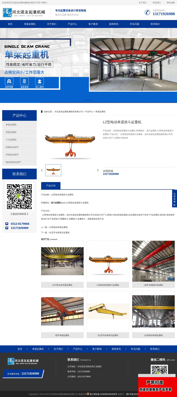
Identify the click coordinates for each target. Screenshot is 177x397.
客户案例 (93, 24)
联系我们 (157, 2)
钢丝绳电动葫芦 (13, 162)
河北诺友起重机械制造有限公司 (69, 111)
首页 (10, 24)
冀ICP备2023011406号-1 (137, 394)
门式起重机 (11, 139)
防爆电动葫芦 (12, 147)
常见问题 (134, 24)
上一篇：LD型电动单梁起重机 (54, 227)
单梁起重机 (30, 24)
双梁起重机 (11, 132)
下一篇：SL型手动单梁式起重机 (55, 232)
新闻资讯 (113, 24)
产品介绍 (50, 185)
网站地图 (171, 2)
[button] (86, 100)
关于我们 (143, 2)
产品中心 (72, 24)
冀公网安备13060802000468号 (103, 394)
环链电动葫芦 (12, 154)
